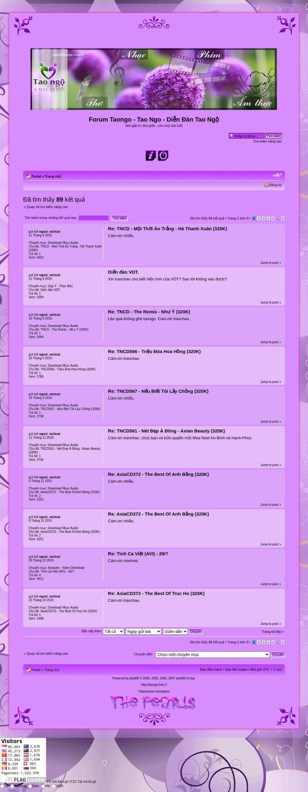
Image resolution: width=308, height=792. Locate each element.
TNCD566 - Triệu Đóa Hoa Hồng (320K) (68, 369)
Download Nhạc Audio (63, 242)
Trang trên (238, 218)
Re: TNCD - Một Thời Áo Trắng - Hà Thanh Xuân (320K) (167, 228)
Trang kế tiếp (271, 631)
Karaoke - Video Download (66, 567)
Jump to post (269, 262)
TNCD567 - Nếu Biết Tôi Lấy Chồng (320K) (70, 409)
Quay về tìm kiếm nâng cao (47, 207)
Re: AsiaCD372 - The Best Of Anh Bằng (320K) (158, 474)
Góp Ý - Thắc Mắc (60, 286)
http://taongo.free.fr (154, 684)
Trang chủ (53, 176)
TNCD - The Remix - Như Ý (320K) (65, 329)
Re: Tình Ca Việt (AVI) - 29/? (138, 553)
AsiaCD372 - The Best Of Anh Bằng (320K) (70, 492)
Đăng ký (276, 185)
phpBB (134, 678)
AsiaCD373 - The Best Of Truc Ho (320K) (69, 611)
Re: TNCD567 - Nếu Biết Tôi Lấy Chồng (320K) (158, 391)
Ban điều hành (211, 669)
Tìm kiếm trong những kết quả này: (67, 217)
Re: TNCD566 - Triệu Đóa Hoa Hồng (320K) (154, 351)
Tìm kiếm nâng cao (267, 141)
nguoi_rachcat (49, 231)
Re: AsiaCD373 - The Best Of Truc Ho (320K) (156, 593)
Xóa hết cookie (236, 669)
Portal (36, 176)
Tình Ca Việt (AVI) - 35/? (57, 571)
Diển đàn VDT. (123, 272)
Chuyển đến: (143, 654)
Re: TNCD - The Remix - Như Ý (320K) (149, 311)
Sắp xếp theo (91, 631)
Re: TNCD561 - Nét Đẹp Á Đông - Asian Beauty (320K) (166, 430)
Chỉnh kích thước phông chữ (277, 175)
